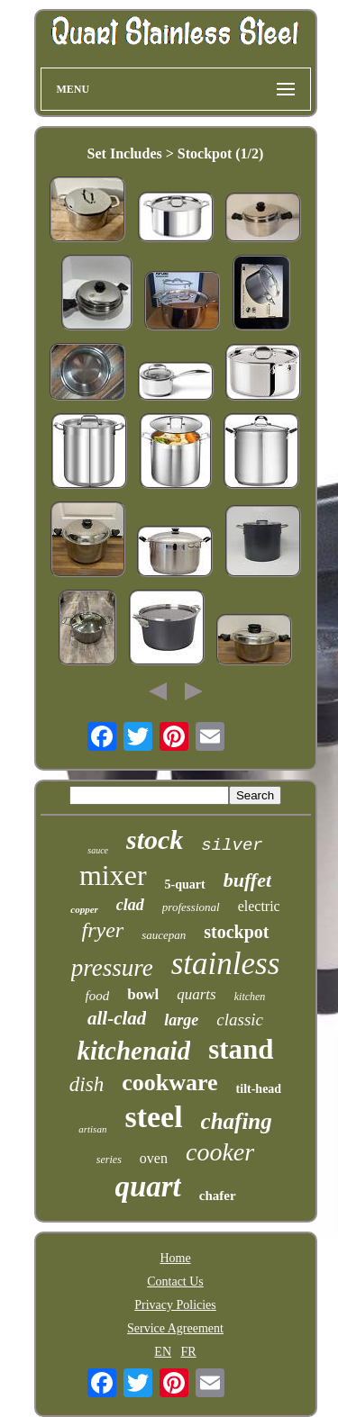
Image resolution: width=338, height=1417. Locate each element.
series (109, 1159)
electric (259, 906)
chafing (236, 1121)
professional (191, 907)
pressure (112, 967)
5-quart (185, 884)
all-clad (116, 1018)
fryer (103, 930)
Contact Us (175, 1281)
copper (84, 909)
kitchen (250, 996)
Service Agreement (175, 1328)
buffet (247, 880)
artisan (92, 1129)
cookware (169, 1083)
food (98, 995)
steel (153, 1116)
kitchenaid (133, 1050)
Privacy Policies (175, 1305)
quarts (196, 994)
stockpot (236, 932)
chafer (217, 1195)
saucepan (164, 935)
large (181, 1020)
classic (239, 1019)
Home (175, 1258)
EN (162, 1351)
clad (130, 905)
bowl (143, 994)
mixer (113, 875)
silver (231, 845)
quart (147, 1186)
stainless (225, 963)
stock (154, 839)
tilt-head (259, 1089)
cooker (220, 1152)
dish (86, 1084)
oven (154, 1158)
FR (188, 1351)
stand (240, 1049)
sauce (97, 850)
